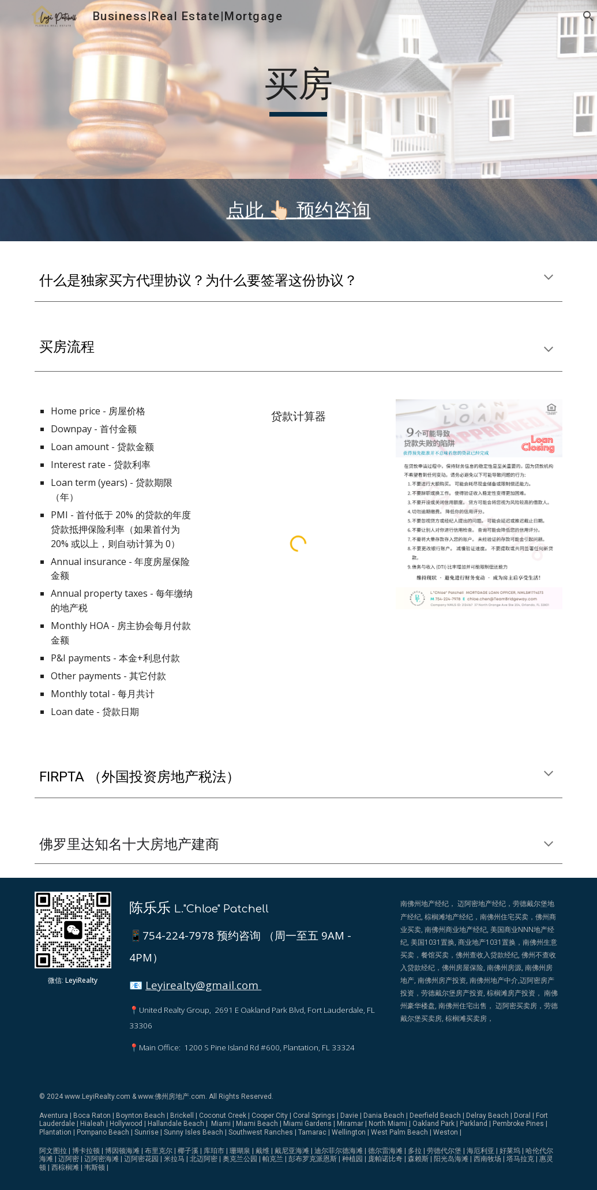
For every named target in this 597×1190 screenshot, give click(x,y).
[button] (583, 16)
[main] (298, 89)
